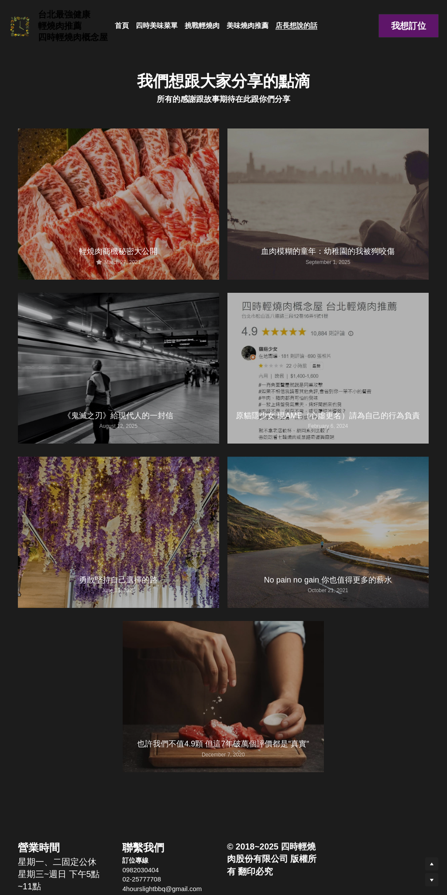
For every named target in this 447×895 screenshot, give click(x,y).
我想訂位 (408, 26)
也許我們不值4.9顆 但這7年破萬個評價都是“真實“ (223, 743)
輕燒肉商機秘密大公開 (118, 251)
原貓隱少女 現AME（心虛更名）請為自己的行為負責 (328, 415)
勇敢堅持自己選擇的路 (118, 580)
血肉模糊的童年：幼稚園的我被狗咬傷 (328, 251)
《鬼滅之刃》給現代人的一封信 (118, 415)
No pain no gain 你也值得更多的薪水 (328, 580)
